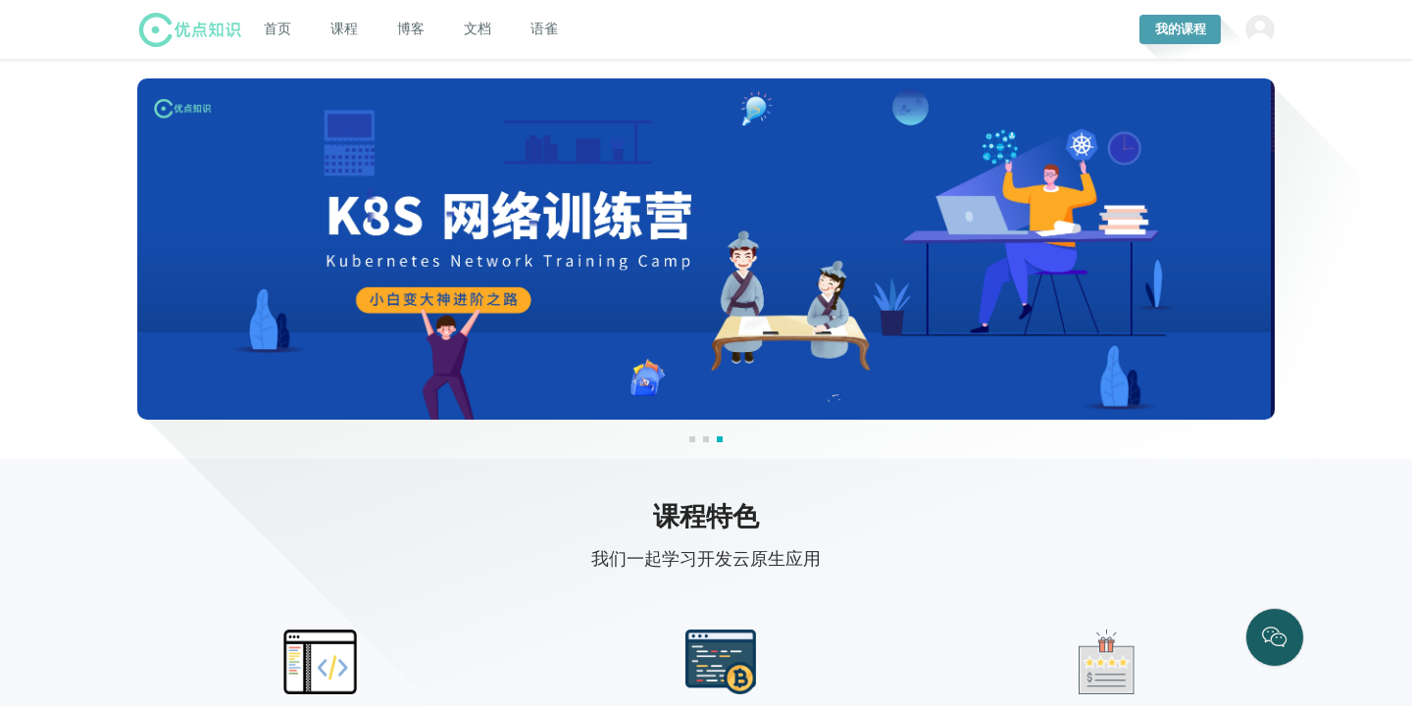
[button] (692, 439)
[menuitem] (277, 28)
